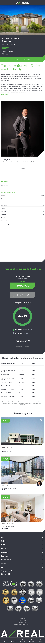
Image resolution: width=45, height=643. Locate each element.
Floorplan (26, 59)
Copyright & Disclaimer (22, 346)
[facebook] (2, 574)
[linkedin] (9, 574)
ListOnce (28, 624)
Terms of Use (22, 620)
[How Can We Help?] (22, 635)
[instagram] (6, 574)
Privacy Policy (22, 618)
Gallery (17, 59)
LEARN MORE (22, 341)
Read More (5, 94)
